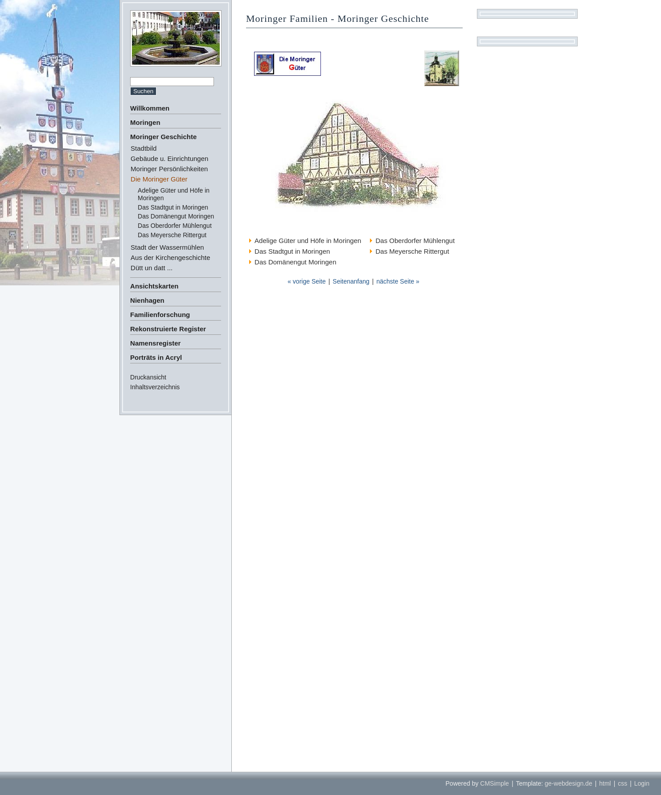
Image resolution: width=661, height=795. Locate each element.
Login (641, 783)
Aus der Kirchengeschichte (170, 257)
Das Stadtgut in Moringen (173, 207)
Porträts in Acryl (156, 357)
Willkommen (149, 108)
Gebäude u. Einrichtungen (169, 158)
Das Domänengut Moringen (176, 216)
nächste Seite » (397, 281)
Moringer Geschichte (163, 136)
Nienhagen (147, 300)
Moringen (145, 122)
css (622, 783)
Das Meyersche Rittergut (172, 235)
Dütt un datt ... (151, 268)
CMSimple (494, 783)
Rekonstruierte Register (168, 329)
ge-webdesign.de (568, 783)
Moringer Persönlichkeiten (169, 169)
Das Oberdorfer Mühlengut (175, 225)
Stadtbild (143, 148)
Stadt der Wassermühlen (167, 247)
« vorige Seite (306, 281)
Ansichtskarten (154, 286)
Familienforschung (160, 314)
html (605, 783)
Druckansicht (148, 377)
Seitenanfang (351, 281)
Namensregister (155, 343)
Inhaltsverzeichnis (155, 387)
